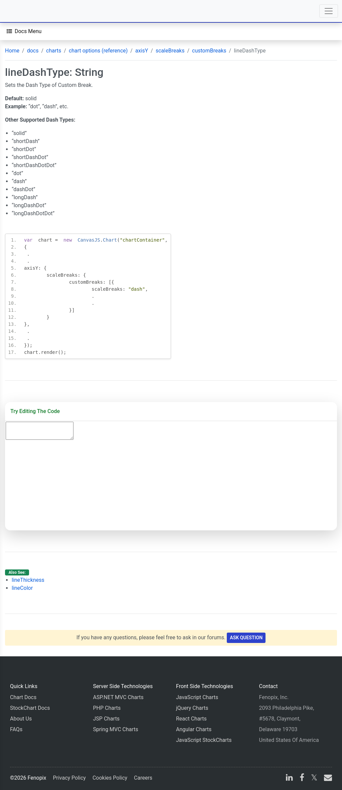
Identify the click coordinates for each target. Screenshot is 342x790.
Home (12, 50)
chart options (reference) (98, 50)
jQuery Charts (192, 708)
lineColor (22, 588)
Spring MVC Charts (115, 729)
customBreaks (209, 50)
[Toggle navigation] (328, 11)
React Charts (191, 718)
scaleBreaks (170, 50)
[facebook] (302, 778)
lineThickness (28, 580)
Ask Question (246, 637)
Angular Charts (193, 729)
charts (53, 50)
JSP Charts (106, 718)
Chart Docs (23, 697)
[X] (314, 778)
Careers (143, 778)
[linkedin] (289, 778)
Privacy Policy (69, 778)
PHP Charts (107, 708)
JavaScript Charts (197, 697)
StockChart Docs (30, 708)
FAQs (16, 729)
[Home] (24, 11)
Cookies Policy (110, 778)
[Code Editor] (39, 431)
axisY (141, 50)
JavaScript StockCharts (204, 740)
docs (33, 50)
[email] (326, 778)
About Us (21, 718)
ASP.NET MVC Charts (118, 697)
